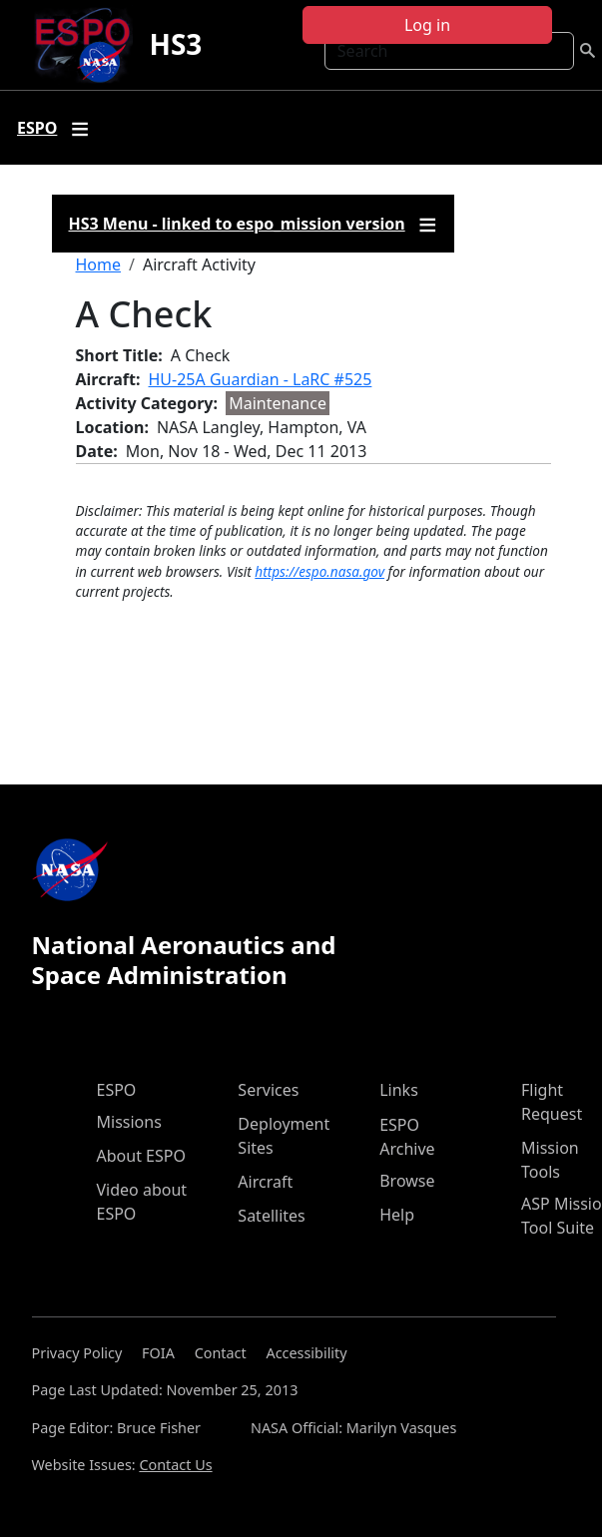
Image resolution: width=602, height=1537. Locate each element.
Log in (427, 25)
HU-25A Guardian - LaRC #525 (260, 379)
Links (398, 1090)
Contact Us (175, 1464)
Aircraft (265, 1182)
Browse (406, 1181)
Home (99, 264)
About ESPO (141, 1156)
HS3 (175, 44)
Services (268, 1090)
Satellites (271, 1216)
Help (396, 1215)
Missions (129, 1122)
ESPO (117, 1090)
